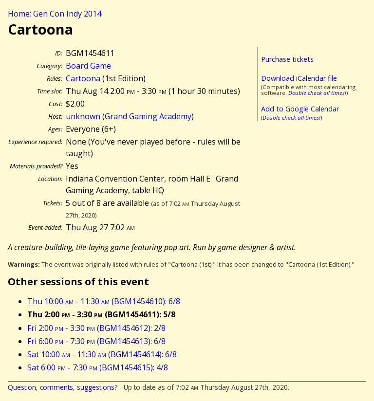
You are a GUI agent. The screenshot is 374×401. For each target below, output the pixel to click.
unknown (83, 116)
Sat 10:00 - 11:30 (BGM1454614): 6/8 (102, 354)
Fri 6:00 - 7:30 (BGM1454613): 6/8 (96, 341)
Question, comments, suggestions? (62, 387)
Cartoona (83, 78)
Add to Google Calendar (300, 108)
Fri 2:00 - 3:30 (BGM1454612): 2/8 (96, 328)
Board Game (88, 65)
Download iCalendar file (299, 78)
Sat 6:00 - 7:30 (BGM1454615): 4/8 (97, 367)
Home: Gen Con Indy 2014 (54, 13)
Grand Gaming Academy (148, 116)
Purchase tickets (287, 59)
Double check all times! (317, 92)
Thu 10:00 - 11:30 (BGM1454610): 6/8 (103, 301)
